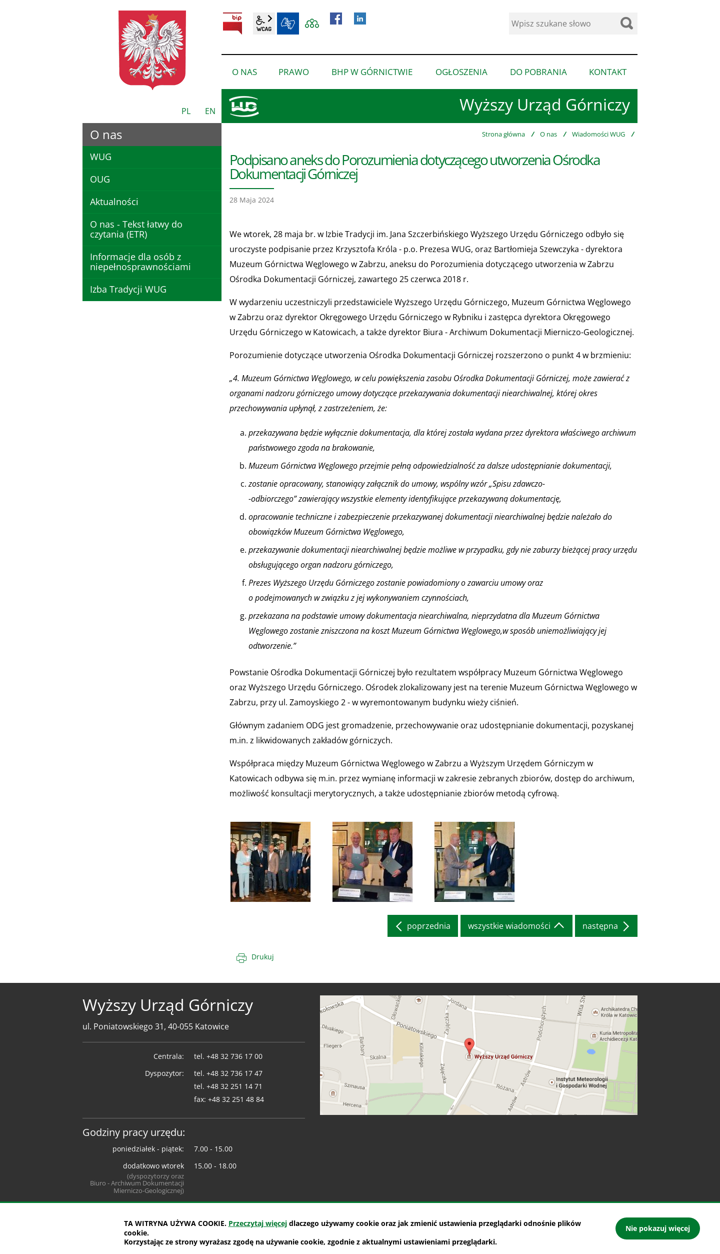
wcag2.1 (264, 24)
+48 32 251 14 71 (234, 1086)
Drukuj (263, 956)
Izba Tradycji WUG (128, 289)
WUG (101, 157)
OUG (100, 179)
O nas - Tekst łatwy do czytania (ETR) (136, 229)
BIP (233, 24)
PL (186, 111)
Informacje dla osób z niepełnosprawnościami (140, 262)
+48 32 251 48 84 (236, 1099)
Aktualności (114, 202)
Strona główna (503, 134)
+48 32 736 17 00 (234, 1056)
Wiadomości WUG (598, 134)
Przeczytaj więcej (257, 1223)
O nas (548, 134)
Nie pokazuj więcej (658, 1228)
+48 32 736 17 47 (234, 1073)
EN (210, 111)
